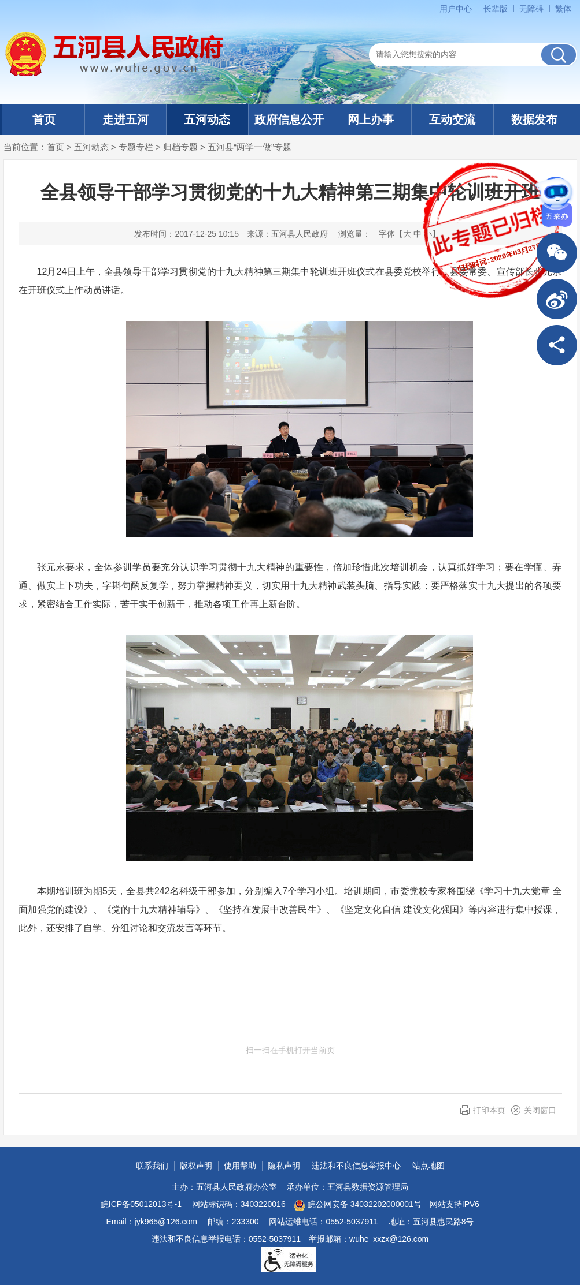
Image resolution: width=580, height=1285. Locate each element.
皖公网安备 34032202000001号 (358, 1205)
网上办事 (371, 119)
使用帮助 (240, 1165)
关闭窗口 (540, 1110)
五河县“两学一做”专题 (249, 147)
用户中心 (455, 8)
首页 (44, 119)
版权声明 (196, 1165)
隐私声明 (284, 1165)
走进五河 (125, 119)
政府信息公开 (289, 119)
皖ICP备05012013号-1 (141, 1204)
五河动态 (207, 119)
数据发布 (534, 119)
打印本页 (489, 1110)
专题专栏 (136, 147)
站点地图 (428, 1165)
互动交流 (452, 119)
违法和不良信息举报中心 (356, 1165)
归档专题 (180, 147)
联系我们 (152, 1165)
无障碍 (531, 8)
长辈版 (495, 8)
